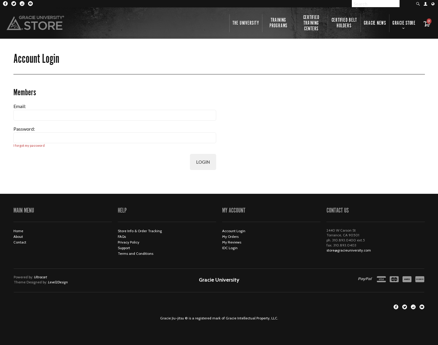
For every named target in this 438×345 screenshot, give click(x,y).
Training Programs (278, 23)
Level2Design (58, 282)
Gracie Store (404, 23)
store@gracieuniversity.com (348, 250)
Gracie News (375, 23)
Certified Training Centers (311, 23)
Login (203, 162)
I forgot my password (29, 145)
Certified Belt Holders (344, 23)
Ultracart (40, 277)
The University (246, 23)
